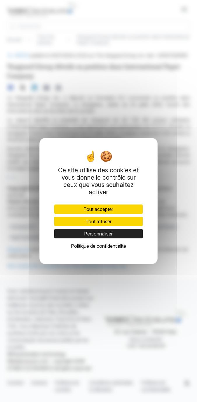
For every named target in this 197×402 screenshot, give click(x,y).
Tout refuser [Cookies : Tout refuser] (98, 221)
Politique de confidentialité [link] (98, 246)
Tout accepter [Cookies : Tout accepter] (98, 209)
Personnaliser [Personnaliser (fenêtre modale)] (98, 234)
